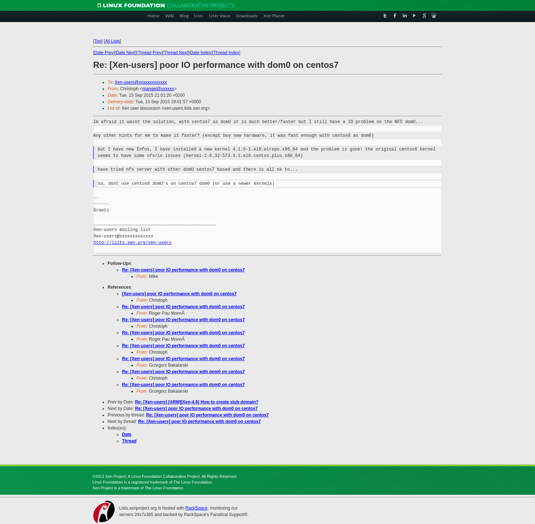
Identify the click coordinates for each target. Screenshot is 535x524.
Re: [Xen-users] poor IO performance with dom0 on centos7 (183, 269)
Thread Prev (149, 52)
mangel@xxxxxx (158, 88)
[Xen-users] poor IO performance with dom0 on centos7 (179, 293)
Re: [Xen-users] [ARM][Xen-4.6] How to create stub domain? (196, 402)
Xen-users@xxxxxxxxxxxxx (141, 82)
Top (97, 41)
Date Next (125, 52)
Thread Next (176, 52)
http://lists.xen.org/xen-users (132, 243)
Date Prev (103, 52)
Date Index (200, 52)
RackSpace (196, 508)
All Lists (112, 41)
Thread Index (226, 52)
